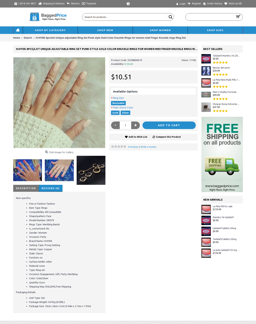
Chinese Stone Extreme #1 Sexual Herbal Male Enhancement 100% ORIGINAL (226, 104)
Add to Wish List (138, 137)
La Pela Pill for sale (222, 206)
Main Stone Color (123, 107)
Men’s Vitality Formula (224, 92)
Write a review (148, 146)
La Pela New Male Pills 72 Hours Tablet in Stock (226, 80)
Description (26, 188)
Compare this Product (168, 137)
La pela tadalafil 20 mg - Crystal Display (226, 250)
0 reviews (133, 146)
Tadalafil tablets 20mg (224, 239)
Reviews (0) (51, 188)
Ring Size (118, 97)
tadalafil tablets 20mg (224, 228)
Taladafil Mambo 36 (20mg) (226, 55)
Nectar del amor (221, 67)
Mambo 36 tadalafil (223, 217)
